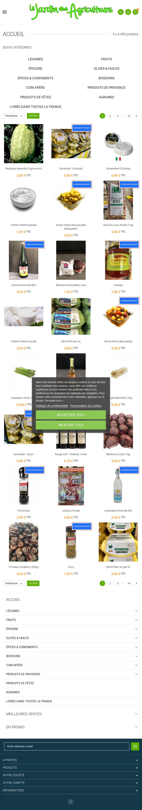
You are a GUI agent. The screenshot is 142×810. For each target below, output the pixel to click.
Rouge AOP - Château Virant (71, 454)
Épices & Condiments (22, 647)
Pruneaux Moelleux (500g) (24, 566)
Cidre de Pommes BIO (23, 285)
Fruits (11, 620)
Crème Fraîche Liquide (23, 341)
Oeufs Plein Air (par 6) (118, 566)
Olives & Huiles (17, 638)
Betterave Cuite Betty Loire (71, 285)
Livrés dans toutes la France (29, 701)
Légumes (12, 611)
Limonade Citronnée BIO (118, 510)
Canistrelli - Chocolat (71, 168)
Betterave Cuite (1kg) (118, 454)
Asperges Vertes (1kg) (23, 397)
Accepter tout (71, 415)
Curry (71, 566)
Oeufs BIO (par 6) (71, 341)
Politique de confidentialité (52, 405)
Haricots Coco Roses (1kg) (118, 225)
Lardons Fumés (71, 510)
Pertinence (14, 115)
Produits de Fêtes (20, 683)
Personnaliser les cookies (86, 405)
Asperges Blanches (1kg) (118, 397)
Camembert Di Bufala (118, 168)
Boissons (13, 656)
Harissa (118, 285)
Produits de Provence (23, 674)
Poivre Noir (23, 510)
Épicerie (12, 629)
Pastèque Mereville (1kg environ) (23, 168)
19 (129, 116)
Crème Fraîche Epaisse (24, 225)
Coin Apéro (14, 665)
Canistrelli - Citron (23, 454)
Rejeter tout (70, 425)
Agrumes (13, 692)
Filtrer (33, 115)
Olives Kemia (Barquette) (118, 341)
